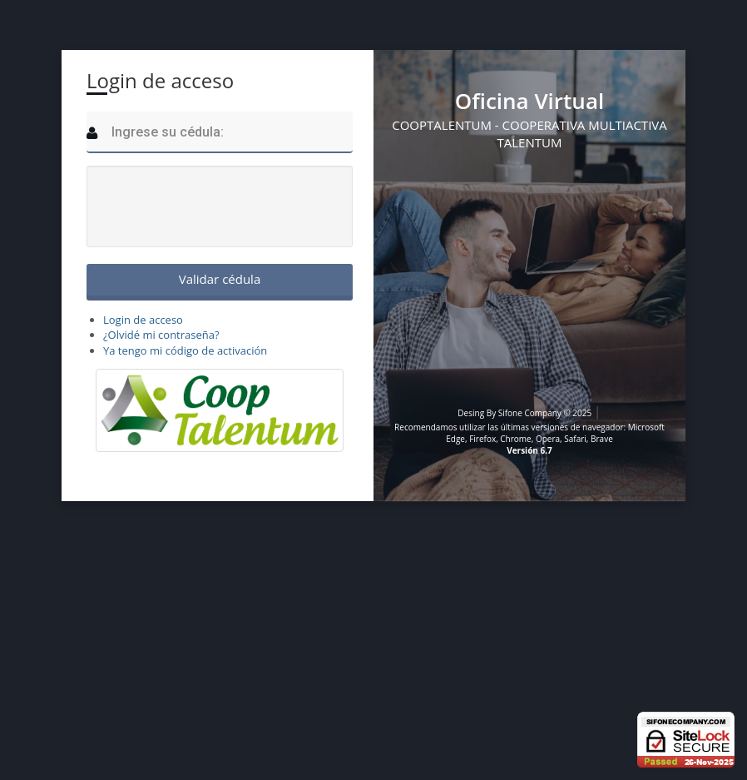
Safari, (576, 439)
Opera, (549, 439)
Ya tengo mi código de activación (185, 350)
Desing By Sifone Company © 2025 (526, 413)
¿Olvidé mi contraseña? (161, 334)
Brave (602, 439)
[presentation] (221, 206)
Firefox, (484, 439)
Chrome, (516, 439)
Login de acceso (143, 319)
